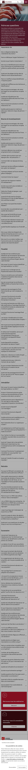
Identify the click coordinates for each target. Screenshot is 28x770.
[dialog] (14, 385)
